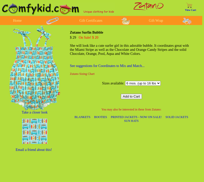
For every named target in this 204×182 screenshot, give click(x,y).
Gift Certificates (90, 20)
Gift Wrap (156, 20)
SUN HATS (131, 121)
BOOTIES (100, 117)
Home (17, 20)
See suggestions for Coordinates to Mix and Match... (107, 66)
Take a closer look (35, 112)
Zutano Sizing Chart (82, 74)
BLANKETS (82, 117)
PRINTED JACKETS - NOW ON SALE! (136, 117)
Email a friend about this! (34, 150)
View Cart (190, 10)
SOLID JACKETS (176, 117)
